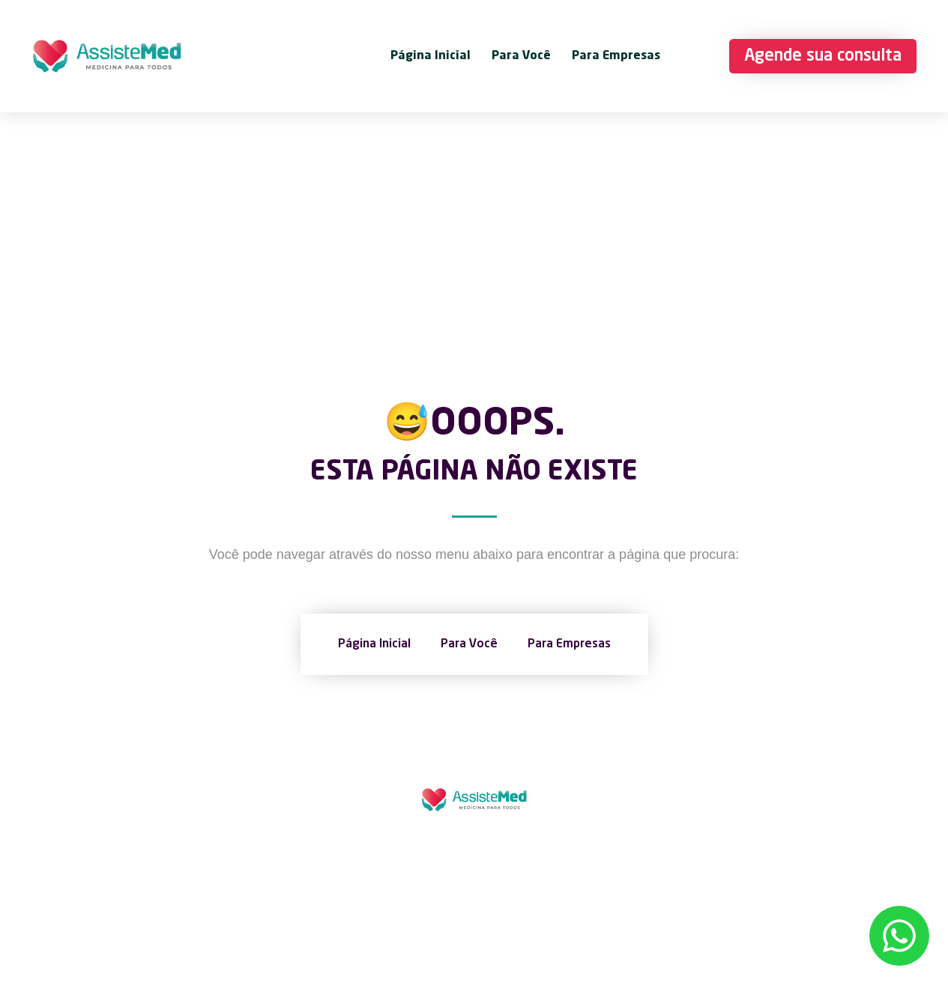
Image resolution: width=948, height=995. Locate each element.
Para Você (521, 56)
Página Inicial (430, 56)
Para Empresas (616, 56)
